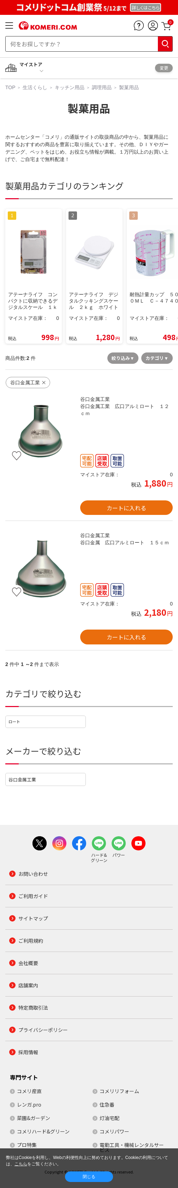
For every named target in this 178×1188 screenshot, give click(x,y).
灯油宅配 (109, 1117)
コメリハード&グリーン (43, 1131)
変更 (164, 68)
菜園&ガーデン (33, 1117)
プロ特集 (27, 1144)
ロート (14, 721)
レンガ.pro (29, 1104)
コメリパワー (114, 1131)
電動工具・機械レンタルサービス (132, 1147)
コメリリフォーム (119, 1091)
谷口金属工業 (22, 779)
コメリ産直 (29, 1091)
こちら (20, 1163)
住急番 (107, 1104)
